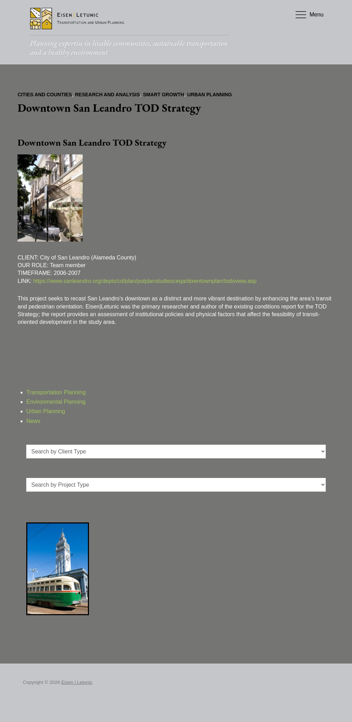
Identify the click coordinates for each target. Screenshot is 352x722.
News (33, 421)
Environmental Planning (55, 402)
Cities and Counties (45, 94)
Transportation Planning (55, 392)
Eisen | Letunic (76, 682)
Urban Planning (209, 94)
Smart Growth (163, 94)
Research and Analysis (107, 94)
